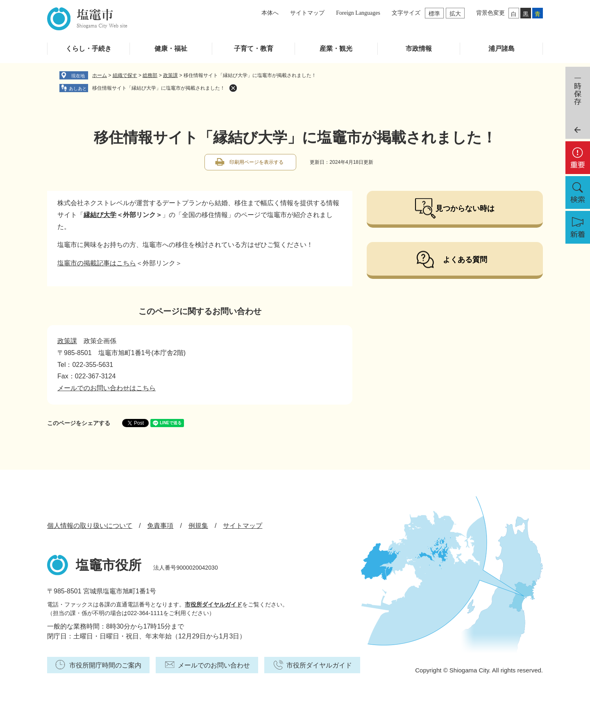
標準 (434, 13)
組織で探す (125, 75)
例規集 (198, 525)
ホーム (99, 75)
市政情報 (419, 48)
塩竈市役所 (108, 565)
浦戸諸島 (501, 48)
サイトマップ (307, 13)
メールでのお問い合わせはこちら (106, 388)
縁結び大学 (100, 214)
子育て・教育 (253, 48)
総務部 (150, 75)
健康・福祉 (170, 48)
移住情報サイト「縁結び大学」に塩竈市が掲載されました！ (158, 88)
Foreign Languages (358, 13)
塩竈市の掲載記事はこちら (96, 263)
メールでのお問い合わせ (214, 665)
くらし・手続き (88, 48)
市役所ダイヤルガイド (213, 604)
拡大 (455, 13)
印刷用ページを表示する (256, 162)
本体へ (270, 13)
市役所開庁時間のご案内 (105, 665)
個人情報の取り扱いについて (89, 525)
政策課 (170, 75)
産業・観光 (336, 48)
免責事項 (160, 525)
